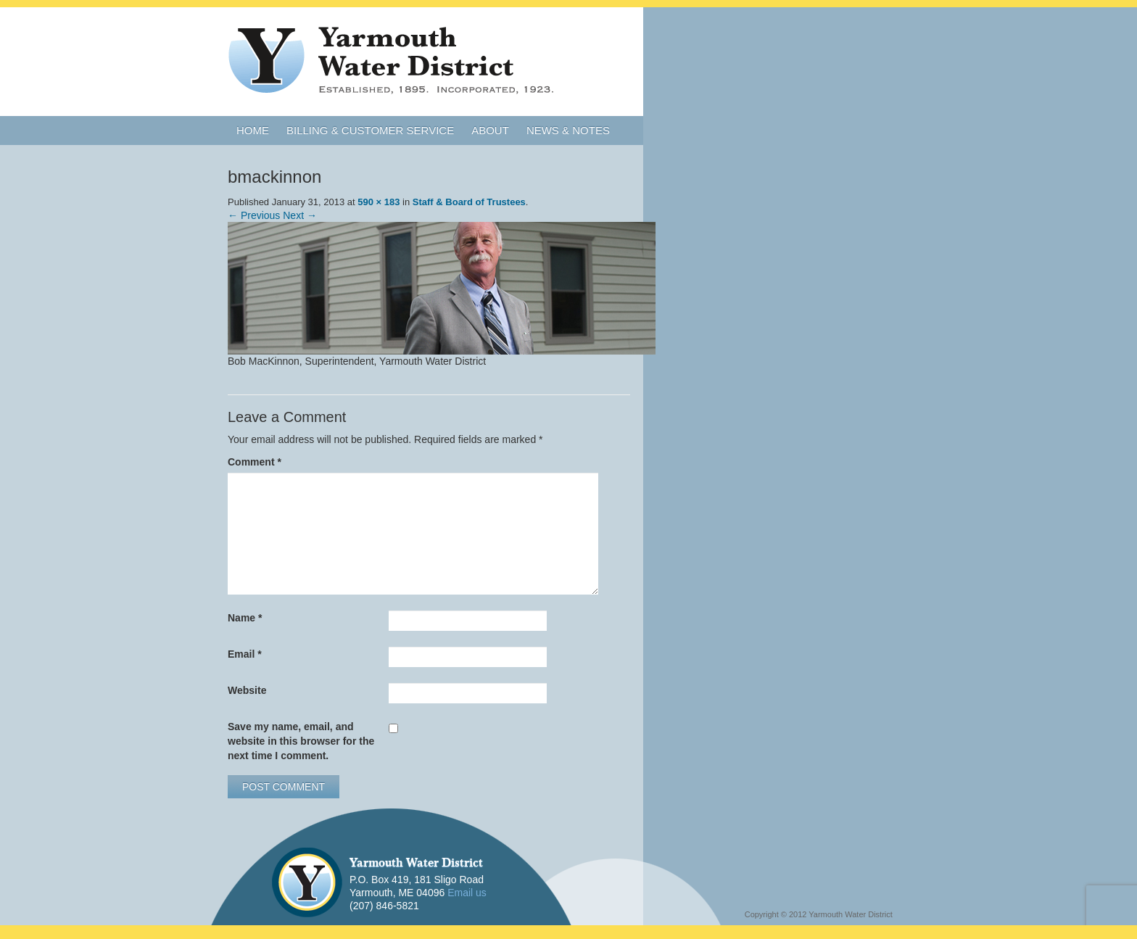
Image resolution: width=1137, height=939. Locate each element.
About (490, 130)
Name (245, 618)
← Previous (254, 215)
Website (247, 690)
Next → (300, 215)
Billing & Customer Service (370, 130)
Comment (254, 462)
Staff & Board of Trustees (469, 202)
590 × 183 (378, 202)
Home (252, 130)
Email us (467, 892)
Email (245, 654)
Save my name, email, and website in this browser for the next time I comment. (301, 741)
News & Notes (568, 130)
